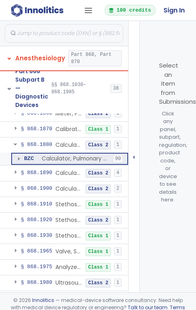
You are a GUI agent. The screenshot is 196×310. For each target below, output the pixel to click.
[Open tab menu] (88, 10)
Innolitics (43, 300)
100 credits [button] (129, 10)
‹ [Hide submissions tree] (134, 157)
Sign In (174, 10)
